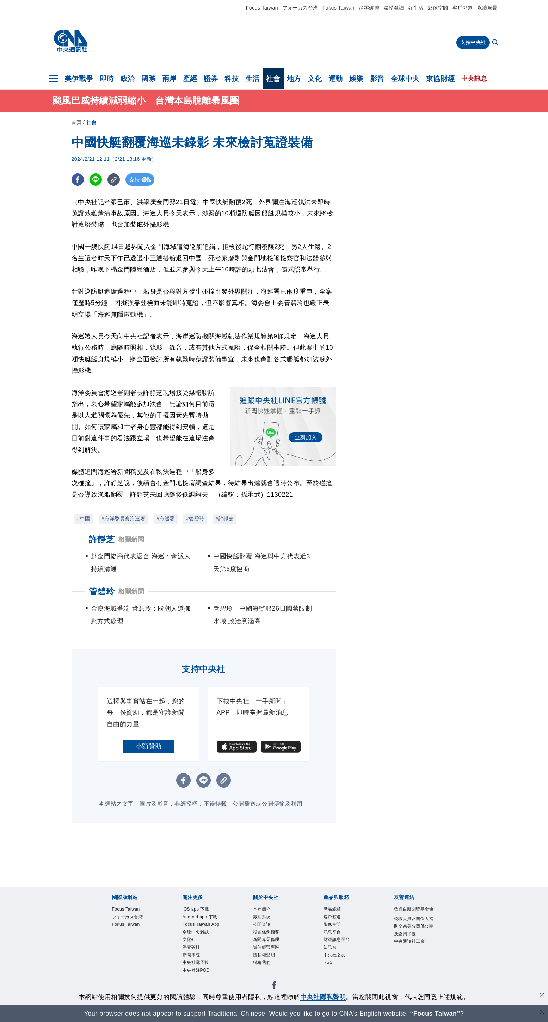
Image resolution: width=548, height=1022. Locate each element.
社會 (273, 78)
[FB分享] (78, 179)
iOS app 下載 (200, 910)
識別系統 (264, 919)
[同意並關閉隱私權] (542, 996)
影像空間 (438, 7)
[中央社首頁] (70, 41)
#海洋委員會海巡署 (123, 518)
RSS (329, 972)
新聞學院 (194, 981)
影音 (377, 78)
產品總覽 (335, 910)
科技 (231, 78)
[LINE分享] (96, 179)
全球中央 (405, 78)
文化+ (190, 963)
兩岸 (169, 78)
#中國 (83, 518)
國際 (148, 78)
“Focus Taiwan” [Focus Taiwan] (435, 1013)
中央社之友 (338, 963)
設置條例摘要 (270, 937)
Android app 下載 (202, 923)
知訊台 (332, 954)
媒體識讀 (393, 7)
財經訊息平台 (341, 946)
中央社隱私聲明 (323, 996)
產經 (190, 78)
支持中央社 (473, 42)
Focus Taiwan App (200, 941)
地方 (294, 78)
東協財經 (440, 78)
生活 (252, 78)
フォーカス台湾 (300, 7)
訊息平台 (335, 937)
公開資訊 (264, 928)
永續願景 (487, 7)
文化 (315, 78)
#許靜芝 (225, 518)
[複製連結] (113, 179)
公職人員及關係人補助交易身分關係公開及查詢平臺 (414, 941)
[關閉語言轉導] (542, 1012)
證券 (211, 78)
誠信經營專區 (270, 954)
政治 (128, 78)
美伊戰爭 (78, 78)
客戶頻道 (462, 7)
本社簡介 (264, 910)
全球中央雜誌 (200, 954)
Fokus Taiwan (338, 7)
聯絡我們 (264, 972)
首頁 (77, 122)
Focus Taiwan (262, 7)
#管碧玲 (195, 518)
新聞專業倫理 (270, 946)
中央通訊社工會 (414, 964)
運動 (335, 78)
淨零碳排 (369, 7)
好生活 (416, 7)
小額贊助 (149, 746)
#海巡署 (165, 518)
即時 (107, 78)
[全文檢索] (496, 43)
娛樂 (356, 78)
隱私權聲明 (267, 963)
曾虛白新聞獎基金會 (414, 914)
